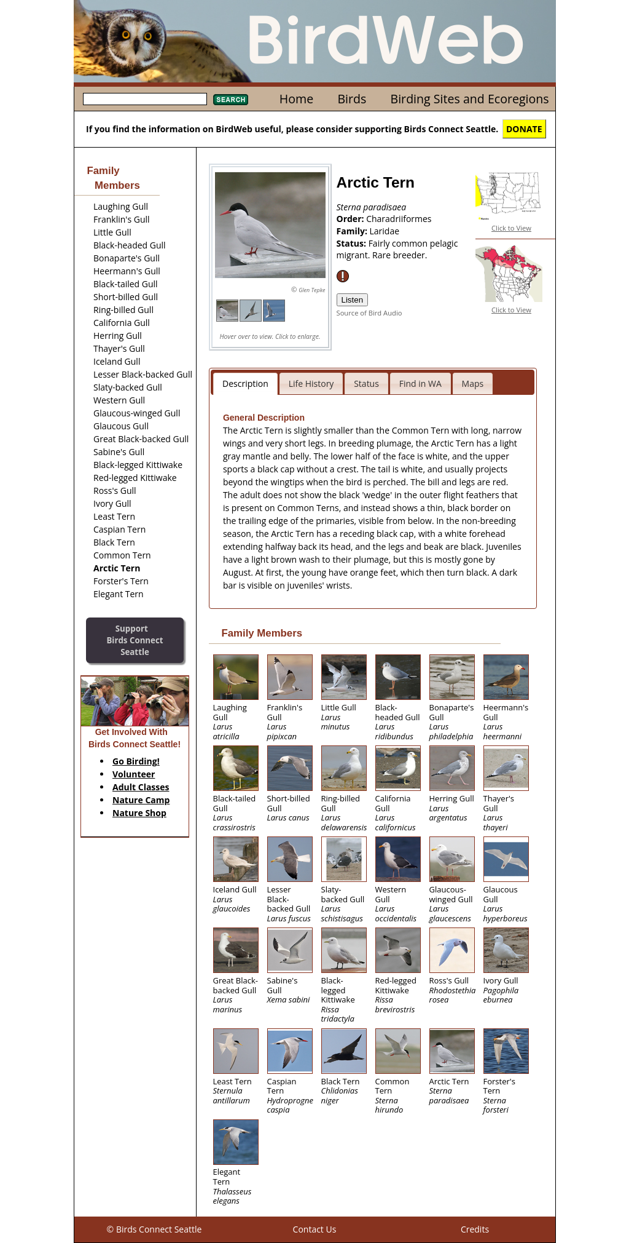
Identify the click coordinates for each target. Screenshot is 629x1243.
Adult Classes (141, 787)
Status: (353, 243)
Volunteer (133, 774)
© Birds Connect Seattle (154, 1229)
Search (230, 99)
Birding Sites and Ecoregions (470, 98)
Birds (351, 98)
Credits (475, 1229)
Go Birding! (136, 761)
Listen (353, 299)
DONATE (524, 129)
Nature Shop (139, 813)
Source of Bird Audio (369, 312)
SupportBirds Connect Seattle (134, 640)
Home (296, 98)
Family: (353, 231)
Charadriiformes (398, 218)
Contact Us (315, 1229)
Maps (473, 383)
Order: (352, 218)
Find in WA (420, 383)
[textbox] (145, 99)
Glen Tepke (312, 290)
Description (245, 383)
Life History (311, 383)
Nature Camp (141, 800)
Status (366, 383)
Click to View (511, 227)
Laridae (385, 231)
